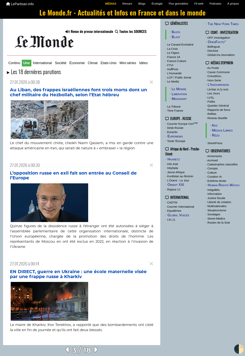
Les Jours (213, 93)
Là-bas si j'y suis (217, 89)
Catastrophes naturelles (222, 164)
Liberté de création (219, 202)
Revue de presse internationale (89, 32)
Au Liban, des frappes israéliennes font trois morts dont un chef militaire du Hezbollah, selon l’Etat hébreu (78, 92)
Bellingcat (213, 46)
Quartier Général (218, 105)
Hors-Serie (214, 80)
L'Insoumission (218, 85)
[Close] (151, 82)
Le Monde (179, 89)
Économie (77, 63)
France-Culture (176, 61)
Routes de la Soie (218, 222)
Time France (175, 110)
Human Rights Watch (223, 185)
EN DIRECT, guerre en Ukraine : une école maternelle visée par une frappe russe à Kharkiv (78, 274)
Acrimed (212, 160)
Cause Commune (218, 72)
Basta (176, 32)
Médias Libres (222, 130)
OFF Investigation (218, 37)
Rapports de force (218, 109)
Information (214, 193)
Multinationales (216, 206)
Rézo (216, 135)
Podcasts (215, 3)
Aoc (215, 125)
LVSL (210, 97)
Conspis (212, 168)
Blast (176, 37)
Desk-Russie (175, 127)
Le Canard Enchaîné (180, 44)
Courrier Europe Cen (182, 123)
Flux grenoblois (178, 3)
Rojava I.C (174, 189)
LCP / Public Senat (179, 77)
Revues (127, 3)
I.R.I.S (171, 219)
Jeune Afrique (176, 172)
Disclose (212, 50)
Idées (143, 63)
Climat (93, 63)
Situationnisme (216, 210)
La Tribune (174, 106)
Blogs (142, 3)
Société (60, 63)
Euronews (175, 136)
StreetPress (214, 143)
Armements (214, 156)
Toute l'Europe (176, 141)
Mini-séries (128, 63)
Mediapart (179, 99)
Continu (14, 63)
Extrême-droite (216, 180)
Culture (212, 172)
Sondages (213, 214)
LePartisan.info (20, 4)
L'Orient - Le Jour (178, 180)
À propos (233, 3)
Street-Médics (216, 218)
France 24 (173, 57)
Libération (179, 94)
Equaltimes (174, 210)
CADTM (172, 202)
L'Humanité (174, 73)
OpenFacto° (217, 42)
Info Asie (172, 164)
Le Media (173, 81)
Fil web (198, 3)
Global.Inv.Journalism (221, 54)
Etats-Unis (108, 63)
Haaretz (174, 159)
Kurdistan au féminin (180, 176)
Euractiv (172, 132)
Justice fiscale (216, 198)
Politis (211, 101)
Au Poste (213, 67)
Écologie (157, 3)
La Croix (172, 48)
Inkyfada (172, 168)
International (42, 63)
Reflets (211, 113)
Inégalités (213, 189)
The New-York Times (223, 24)
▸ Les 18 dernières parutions (34, 72)
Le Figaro (173, 52)
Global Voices (178, 215)
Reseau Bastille (217, 118)
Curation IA (214, 176)
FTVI (170, 65)
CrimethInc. (214, 76)
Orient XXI (176, 185)
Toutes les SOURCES (131, 32)
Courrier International (180, 206)
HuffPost (172, 69)
